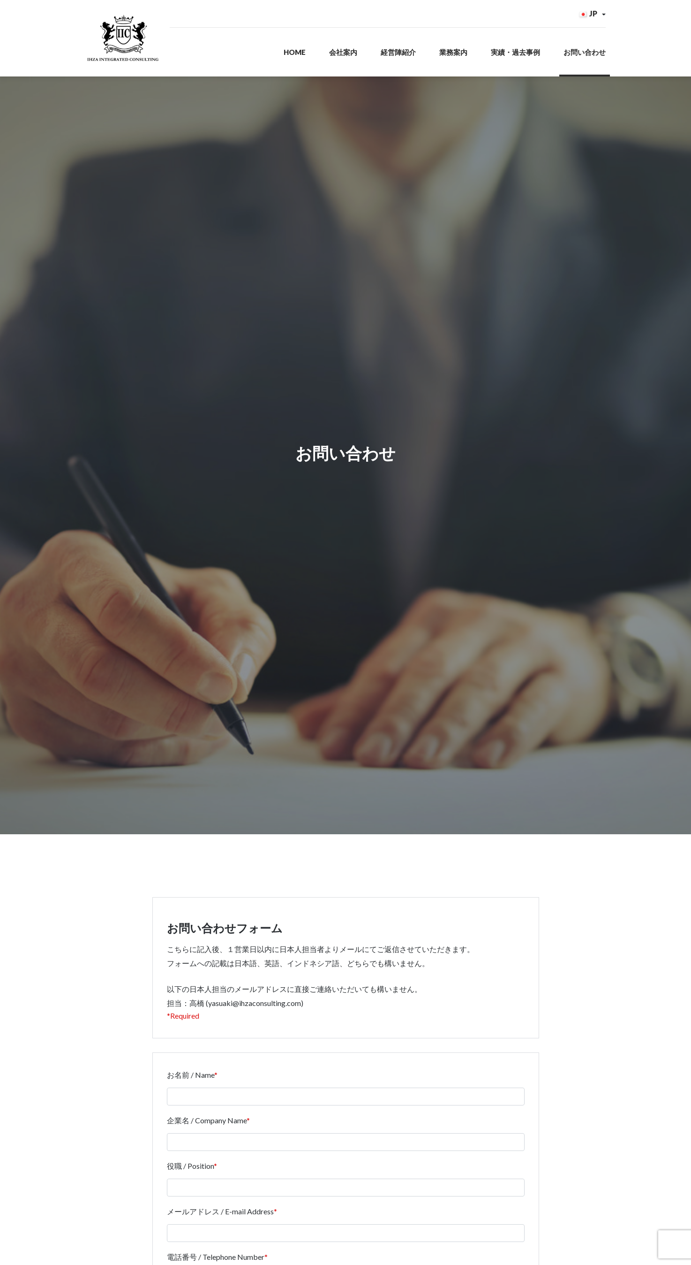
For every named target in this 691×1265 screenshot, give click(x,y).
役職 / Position (192, 1177)
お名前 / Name (192, 1086)
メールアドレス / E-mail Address (222, 1223)
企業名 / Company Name (208, 1132)
